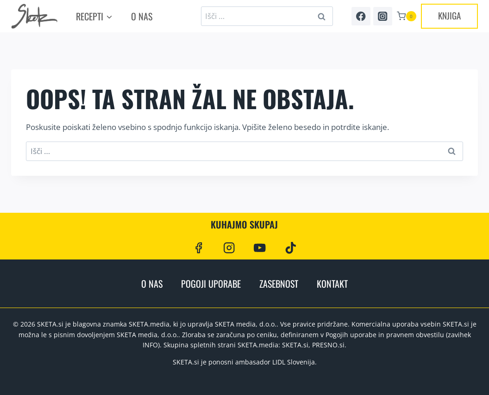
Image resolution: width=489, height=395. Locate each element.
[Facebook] (360, 16)
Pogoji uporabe (211, 283)
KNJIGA (449, 15)
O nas (141, 16)
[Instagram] (382, 16)
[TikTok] (290, 247)
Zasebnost (278, 283)
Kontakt (332, 283)
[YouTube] (260, 247)
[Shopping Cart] (406, 16)
